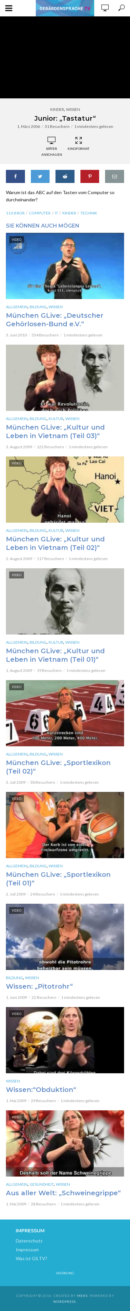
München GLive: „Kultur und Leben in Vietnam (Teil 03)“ (55, 431)
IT (56, 213)
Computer (40, 213)
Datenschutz (29, 1240)
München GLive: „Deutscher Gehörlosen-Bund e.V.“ (54, 320)
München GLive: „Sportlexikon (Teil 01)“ (58, 879)
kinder (69, 213)
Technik (88, 213)
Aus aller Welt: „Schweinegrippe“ (63, 1193)
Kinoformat (78, 144)
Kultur (56, 418)
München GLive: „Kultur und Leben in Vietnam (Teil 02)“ (55, 543)
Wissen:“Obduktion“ (41, 1090)
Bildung (38, 306)
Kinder (57, 109)
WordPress (64, 1301)
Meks (82, 1296)
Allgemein (17, 306)
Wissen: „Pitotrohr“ (39, 986)
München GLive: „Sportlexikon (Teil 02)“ (58, 767)
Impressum (27, 1249)
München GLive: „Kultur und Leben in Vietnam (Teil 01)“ (55, 655)
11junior (15, 213)
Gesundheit (42, 1184)
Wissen (73, 109)
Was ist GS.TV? (31, 1258)
